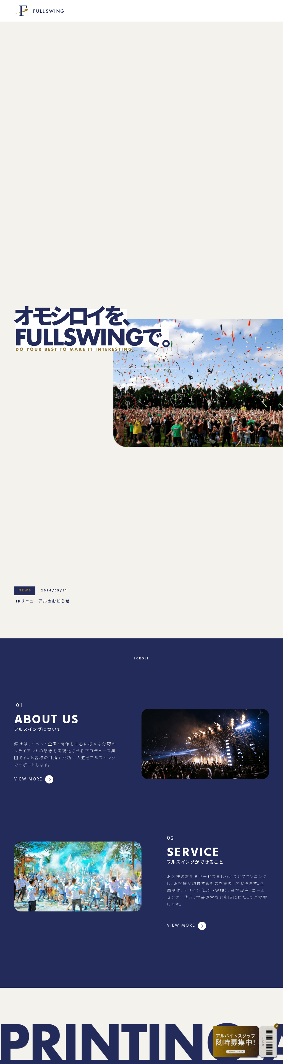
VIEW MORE (28, 779)
